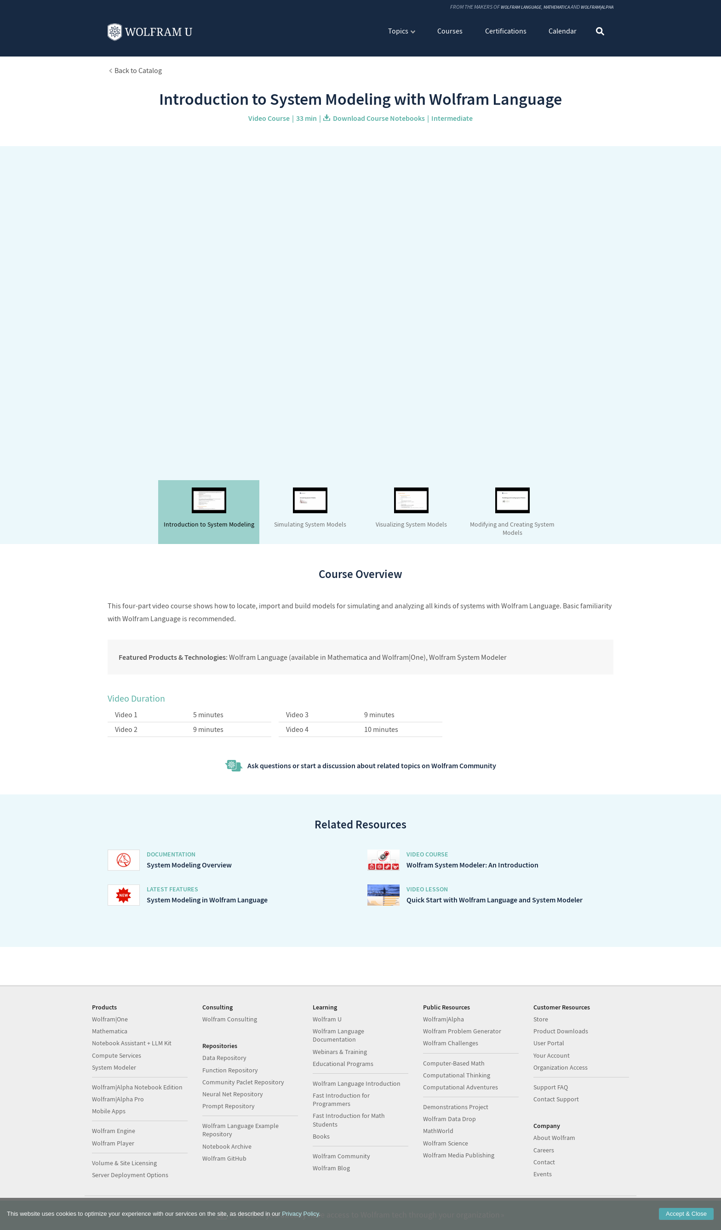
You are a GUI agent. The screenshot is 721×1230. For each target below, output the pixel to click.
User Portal (548, 1043)
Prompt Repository (228, 1106)
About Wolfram (554, 1138)
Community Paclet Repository (243, 1082)
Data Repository (224, 1058)
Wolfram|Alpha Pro (118, 1099)
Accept (686, 1213)
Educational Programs (343, 1064)
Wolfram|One (110, 1019)
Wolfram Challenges (450, 1043)
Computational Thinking (456, 1075)
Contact (544, 1162)
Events (542, 1174)
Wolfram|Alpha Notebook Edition (137, 1087)
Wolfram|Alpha (593, 7)
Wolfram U (327, 1019)
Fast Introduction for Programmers (341, 1099)
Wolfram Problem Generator (462, 1031)
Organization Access (560, 1067)
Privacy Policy (300, 1213)
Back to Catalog (138, 70)
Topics (398, 31)
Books (321, 1136)
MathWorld (438, 1131)
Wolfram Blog (331, 1168)
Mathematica (546, 7)
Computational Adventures (460, 1087)
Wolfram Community (341, 1156)
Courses (450, 31)
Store (540, 1019)
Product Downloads (560, 1031)
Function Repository (230, 1070)
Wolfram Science (445, 1143)
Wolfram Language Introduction (357, 1083)
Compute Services (116, 1055)
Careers (543, 1150)
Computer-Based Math (454, 1063)
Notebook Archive (227, 1146)
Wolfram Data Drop (449, 1119)
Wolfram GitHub (224, 1158)
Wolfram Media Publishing (458, 1155)
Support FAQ (550, 1087)
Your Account (551, 1055)
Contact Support (556, 1099)
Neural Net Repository (232, 1094)
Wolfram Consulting (229, 1019)
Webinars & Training (340, 1052)
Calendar (563, 31)
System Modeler (114, 1067)
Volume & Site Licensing (124, 1163)
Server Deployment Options (130, 1175)
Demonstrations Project (455, 1107)
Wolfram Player (113, 1143)
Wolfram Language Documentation (338, 1035)
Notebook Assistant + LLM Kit (132, 1043)
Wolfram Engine (113, 1131)
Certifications (505, 31)
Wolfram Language (503, 7)
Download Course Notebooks (379, 118)
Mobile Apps (109, 1111)
